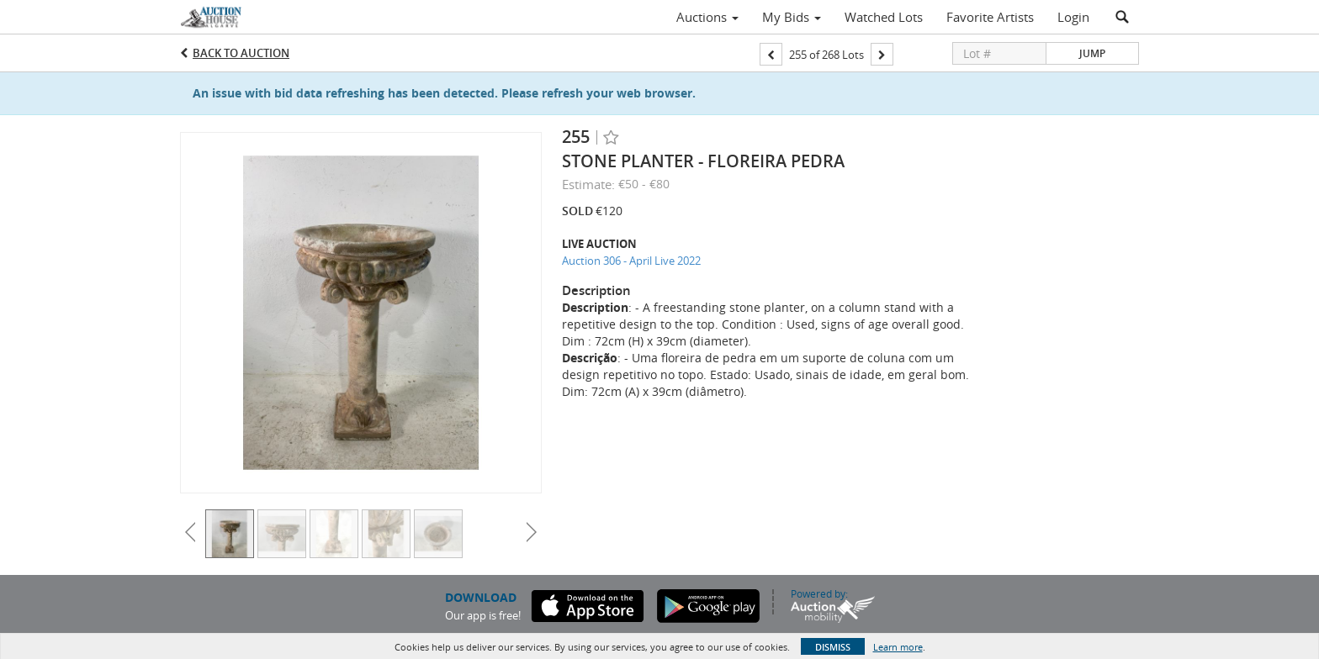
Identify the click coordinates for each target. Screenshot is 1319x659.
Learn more (898, 647)
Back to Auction (241, 53)
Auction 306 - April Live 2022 (631, 260)
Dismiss (832, 647)
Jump (1092, 53)
